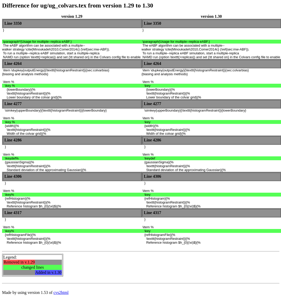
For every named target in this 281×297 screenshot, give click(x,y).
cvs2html (61, 292)
